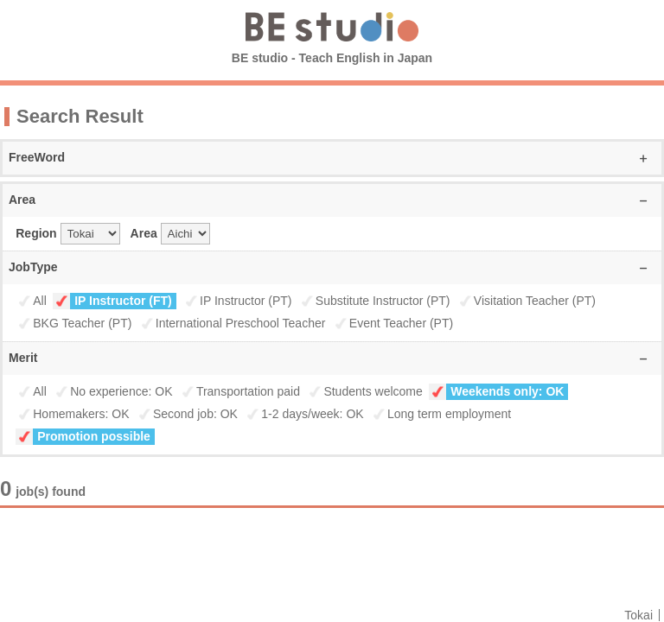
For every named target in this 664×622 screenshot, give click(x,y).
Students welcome (372, 391)
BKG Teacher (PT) (82, 323)
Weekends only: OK (507, 391)
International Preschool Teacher (241, 323)
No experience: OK (121, 391)
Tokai (638, 615)
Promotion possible (93, 436)
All (40, 301)
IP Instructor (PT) (245, 301)
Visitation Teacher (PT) (535, 301)
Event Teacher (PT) (401, 323)
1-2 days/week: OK (312, 414)
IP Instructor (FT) (123, 301)
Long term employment (449, 414)
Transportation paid (248, 391)
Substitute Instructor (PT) (383, 301)
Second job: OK (195, 414)
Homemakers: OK (81, 414)
